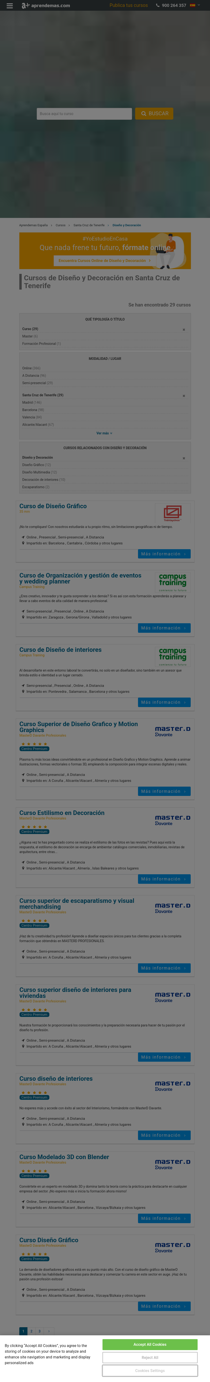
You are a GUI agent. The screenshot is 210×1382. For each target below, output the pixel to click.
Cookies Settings (150, 1370)
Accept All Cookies (149, 1344)
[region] (105, 1358)
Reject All (150, 1357)
